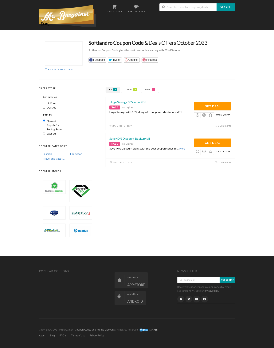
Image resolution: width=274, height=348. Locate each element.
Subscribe (227, 280)
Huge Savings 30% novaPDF (127, 102)
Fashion (47, 153)
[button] (97, 60)
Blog (52, 335)
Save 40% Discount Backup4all (129, 138)
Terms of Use (78, 335)
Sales (150, 89)
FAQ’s (63, 335)
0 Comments (223, 125)
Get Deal (213, 106)
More (182, 148)
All (113, 89)
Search (225, 7)
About (42, 335)
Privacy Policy (97, 335)
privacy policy (211, 290)
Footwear (76, 153)
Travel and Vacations (54, 158)
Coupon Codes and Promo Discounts (95, 329)
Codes (131, 89)
